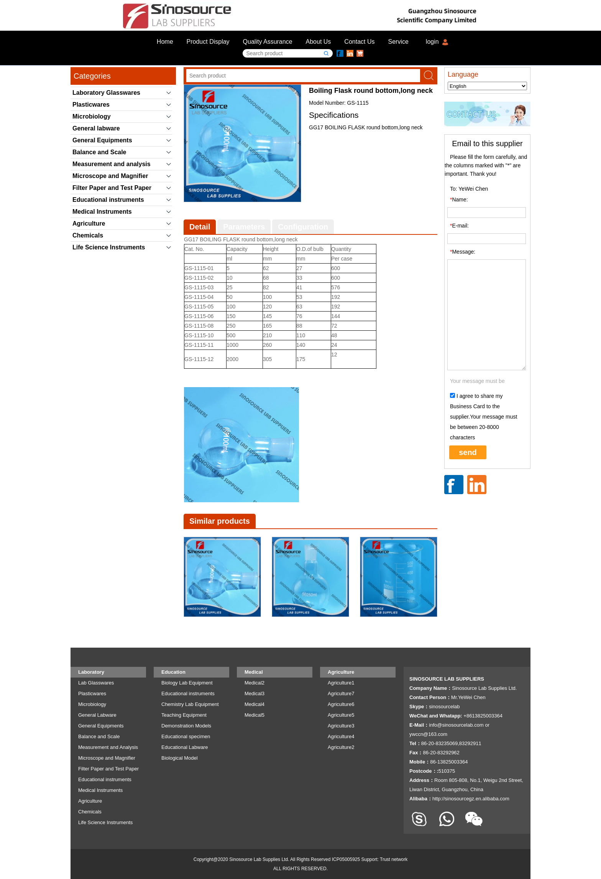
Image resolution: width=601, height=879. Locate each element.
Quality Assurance (267, 41)
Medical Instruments (102, 211)
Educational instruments (108, 199)
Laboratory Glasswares (106, 92)
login (432, 41)
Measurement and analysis (111, 164)
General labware (96, 128)
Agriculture (88, 223)
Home (165, 41)
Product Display (208, 41)
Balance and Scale (99, 152)
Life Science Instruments (108, 247)
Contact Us (359, 41)
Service (398, 41)
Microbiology (91, 116)
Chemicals (87, 235)
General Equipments (102, 140)
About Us (318, 41)
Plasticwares (91, 104)
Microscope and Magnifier (110, 176)
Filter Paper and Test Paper (111, 188)
